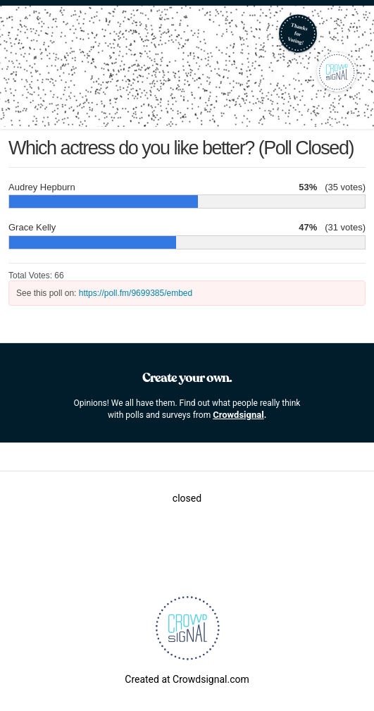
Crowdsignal (238, 414)
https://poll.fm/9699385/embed (135, 293)
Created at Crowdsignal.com (187, 679)
